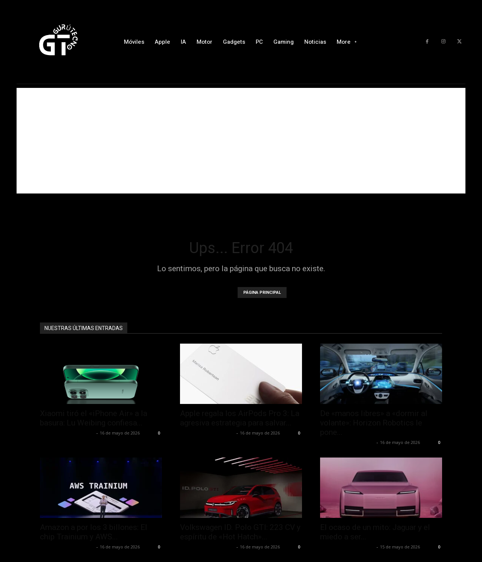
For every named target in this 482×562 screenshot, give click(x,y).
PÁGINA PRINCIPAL (262, 292)
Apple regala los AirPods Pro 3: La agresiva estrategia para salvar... (239, 418)
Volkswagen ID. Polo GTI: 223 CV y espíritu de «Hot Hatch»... (240, 532)
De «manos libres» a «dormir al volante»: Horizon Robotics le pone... (373, 423)
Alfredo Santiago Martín (67, 433)
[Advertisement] (241, 140)
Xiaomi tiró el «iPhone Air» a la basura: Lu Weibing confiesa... (93, 418)
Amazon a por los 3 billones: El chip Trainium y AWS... (93, 532)
